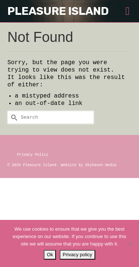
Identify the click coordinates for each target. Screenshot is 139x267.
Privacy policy (77, 254)
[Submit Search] (13, 117)
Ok (50, 254)
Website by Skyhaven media (88, 165)
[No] (129, 243)
